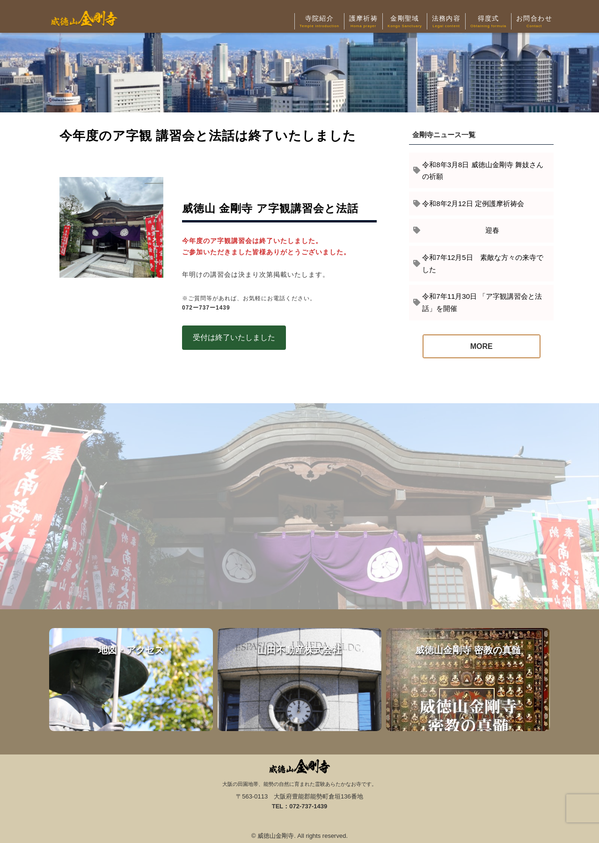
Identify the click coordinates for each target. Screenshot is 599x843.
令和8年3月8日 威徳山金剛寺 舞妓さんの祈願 (482, 171)
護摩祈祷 (363, 22)
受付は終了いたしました (234, 337)
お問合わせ (534, 22)
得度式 (488, 22)
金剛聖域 (404, 22)
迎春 (460, 230)
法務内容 (446, 22)
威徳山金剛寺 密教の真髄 (468, 679)
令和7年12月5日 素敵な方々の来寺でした (482, 263)
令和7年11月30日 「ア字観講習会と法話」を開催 (482, 302)
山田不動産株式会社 (299, 679)
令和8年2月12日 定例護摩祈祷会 (473, 203)
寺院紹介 (319, 22)
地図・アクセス (131, 679)
